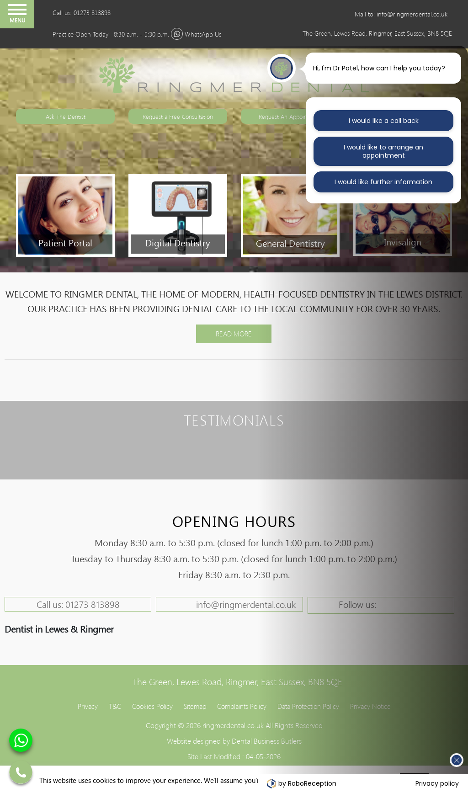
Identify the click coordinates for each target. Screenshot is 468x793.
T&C (115, 706)
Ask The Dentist (65, 116)
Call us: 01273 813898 (82, 12)
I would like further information (383, 182)
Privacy (88, 706)
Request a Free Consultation (178, 116)
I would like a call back (384, 120)
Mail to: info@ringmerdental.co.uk (401, 14)
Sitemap (195, 706)
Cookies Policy (152, 706)
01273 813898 (92, 604)
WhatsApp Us (203, 34)
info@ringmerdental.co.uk (246, 604)
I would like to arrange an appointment (383, 151)
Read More (234, 333)
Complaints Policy (241, 706)
